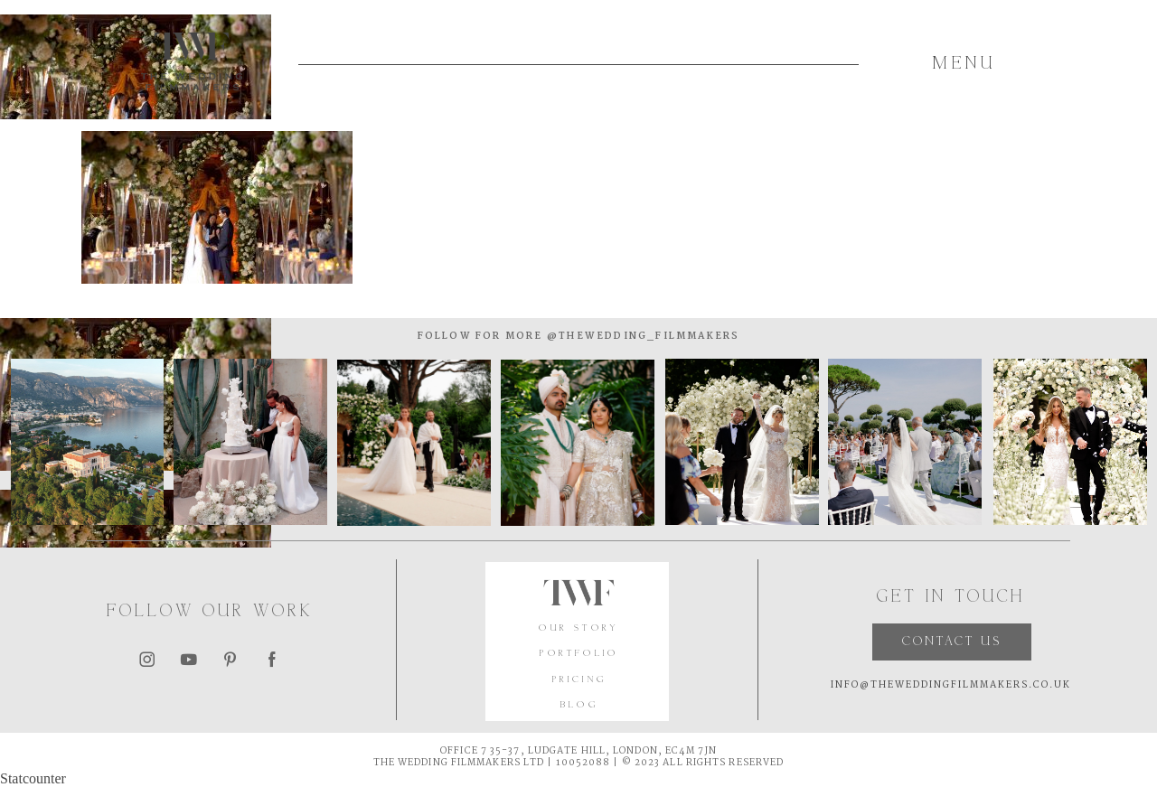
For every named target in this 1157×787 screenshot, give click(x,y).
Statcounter (33, 778)
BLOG (579, 705)
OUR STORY (579, 628)
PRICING (579, 680)
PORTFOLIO (579, 654)
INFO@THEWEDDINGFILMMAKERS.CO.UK (951, 685)
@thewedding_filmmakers (641, 336)
